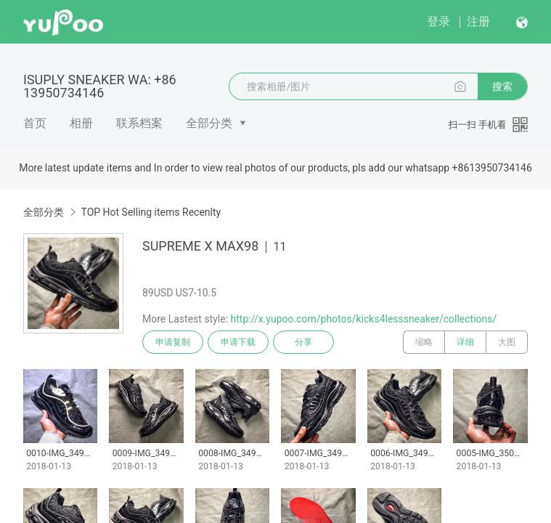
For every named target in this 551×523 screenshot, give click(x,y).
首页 (34, 123)
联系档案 (139, 123)
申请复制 (172, 342)
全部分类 (209, 123)
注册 (478, 21)
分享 (303, 342)
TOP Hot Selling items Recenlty (151, 212)
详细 (465, 342)
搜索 (502, 86)
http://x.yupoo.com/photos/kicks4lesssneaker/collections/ (364, 319)
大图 (506, 342)
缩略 (424, 342)
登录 (438, 21)
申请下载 (238, 342)
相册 (81, 123)
